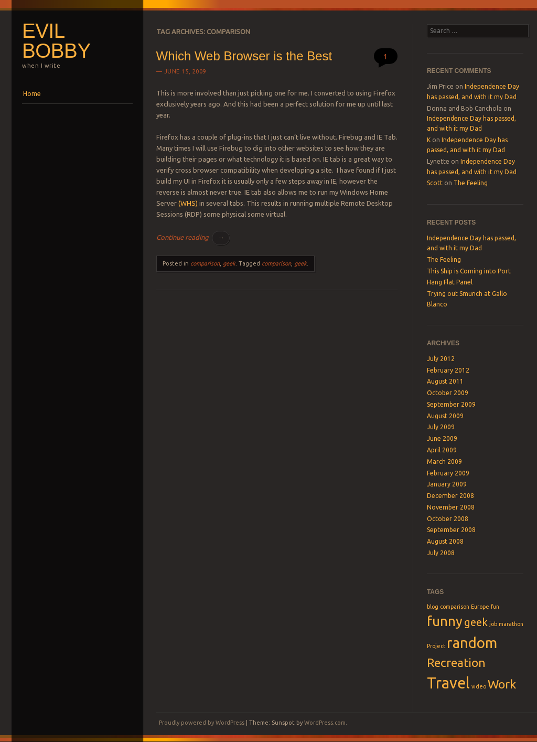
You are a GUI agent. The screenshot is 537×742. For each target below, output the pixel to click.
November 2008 (451, 507)
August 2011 (445, 381)
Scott (435, 182)
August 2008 (445, 541)
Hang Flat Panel (449, 282)
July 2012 (441, 358)
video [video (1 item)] (478, 686)
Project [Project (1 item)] (436, 646)
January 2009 (447, 484)
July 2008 (441, 552)
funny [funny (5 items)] (445, 621)
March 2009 (444, 461)
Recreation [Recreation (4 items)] (456, 662)
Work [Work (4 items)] (502, 684)
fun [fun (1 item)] (495, 606)
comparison (205, 263)
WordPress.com (325, 722)
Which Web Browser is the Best (244, 56)
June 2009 (442, 438)
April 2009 (442, 450)
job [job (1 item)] (493, 624)
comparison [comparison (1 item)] (454, 606)
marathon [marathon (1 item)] (511, 624)
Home (32, 93)
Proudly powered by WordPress (201, 722)
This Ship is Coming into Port (469, 271)
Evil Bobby (56, 40)
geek (229, 263)
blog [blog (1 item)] (432, 606)
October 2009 (447, 392)
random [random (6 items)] (472, 642)
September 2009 (451, 404)
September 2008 (451, 529)
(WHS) (188, 203)
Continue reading (193, 237)
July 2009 (441, 426)
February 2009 (448, 473)
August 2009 (445, 415)
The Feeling (471, 182)
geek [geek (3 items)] (476, 622)
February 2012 (448, 370)
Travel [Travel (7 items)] (448, 683)
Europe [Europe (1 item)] (480, 606)
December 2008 (450, 495)
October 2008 (447, 518)
